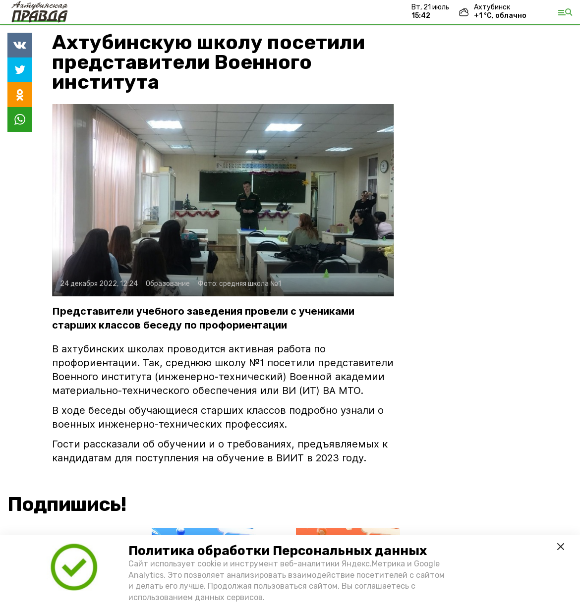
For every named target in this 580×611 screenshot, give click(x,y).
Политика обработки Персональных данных (277, 550)
